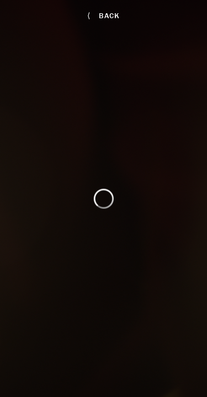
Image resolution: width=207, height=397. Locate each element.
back (103, 15)
